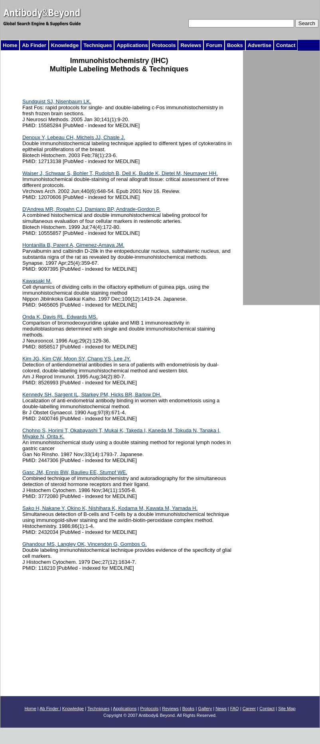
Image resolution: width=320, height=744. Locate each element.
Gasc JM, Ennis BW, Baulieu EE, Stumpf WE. (74, 472)
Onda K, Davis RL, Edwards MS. (60, 317)
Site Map (286, 708)
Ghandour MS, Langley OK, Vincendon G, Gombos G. (84, 544)
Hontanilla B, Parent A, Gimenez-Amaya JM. (73, 245)
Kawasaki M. (37, 281)
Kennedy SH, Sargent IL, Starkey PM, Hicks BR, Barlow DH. (91, 395)
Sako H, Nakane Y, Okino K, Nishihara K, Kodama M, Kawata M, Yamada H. (110, 508)
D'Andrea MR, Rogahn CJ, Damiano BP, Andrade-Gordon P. (91, 209)
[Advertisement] (117, 85)
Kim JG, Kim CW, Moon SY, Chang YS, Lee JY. (76, 359)
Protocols (149, 708)
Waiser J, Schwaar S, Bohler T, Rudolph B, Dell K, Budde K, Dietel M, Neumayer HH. (120, 173)
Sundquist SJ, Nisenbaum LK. (56, 101)
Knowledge (73, 708)
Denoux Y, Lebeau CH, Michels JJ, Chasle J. (73, 137)
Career (249, 708)
